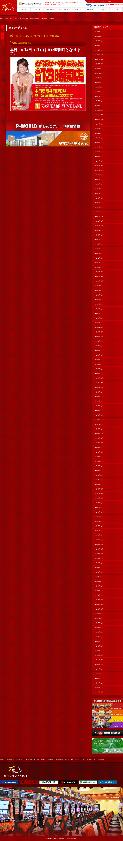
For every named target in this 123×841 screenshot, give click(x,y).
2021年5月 (99, 304)
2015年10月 (99, 609)
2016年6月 (99, 572)
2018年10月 (99, 443)
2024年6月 (99, 138)
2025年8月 (99, 73)
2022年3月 (99, 258)
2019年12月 (99, 378)
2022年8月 (99, 235)
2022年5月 (99, 249)
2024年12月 (99, 110)
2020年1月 (99, 373)
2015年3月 (99, 641)
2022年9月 (99, 230)
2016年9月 (99, 558)
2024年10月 (99, 119)
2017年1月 (99, 540)
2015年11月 (99, 604)
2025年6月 (99, 82)
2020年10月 (99, 336)
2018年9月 (99, 447)
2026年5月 (99, 32)
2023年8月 (99, 179)
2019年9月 (99, 392)
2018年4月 (99, 470)
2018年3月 (99, 475)
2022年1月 (99, 267)
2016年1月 (99, 595)
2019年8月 (99, 396)
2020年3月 (99, 364)
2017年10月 (99, 498)
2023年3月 (99, 202)
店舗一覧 (10, 759)
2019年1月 (99, 429)
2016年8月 (99, 563)
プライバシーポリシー (88, 759)
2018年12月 (99, 433)
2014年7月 (99, 678)
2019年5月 (99, 410)
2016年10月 (99, 554)
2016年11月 (99, 549)
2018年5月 (99, 466)
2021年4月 (99, 309)
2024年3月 (99, 152)
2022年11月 (99, 221)
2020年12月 (99, 327)
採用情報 (50, 759)
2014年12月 (99, 655)
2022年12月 (99, 216)
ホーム (2, 759)
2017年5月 (99, 521)
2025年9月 (99, 68)
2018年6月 (99, 461)
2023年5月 (99, 193)
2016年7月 (99, 567)
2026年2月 (99, 45)
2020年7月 (99, 350)
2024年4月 (99, 147)
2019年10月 (99, 387)
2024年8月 (99, 129)
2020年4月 (99, 359)
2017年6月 (99, 517)
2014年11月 (99, 660)
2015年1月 (99, 651)
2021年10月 (99, 281)
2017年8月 (99, 507)
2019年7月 (99, 401)
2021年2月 (99, 318)
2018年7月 (99, 457)
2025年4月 (99, 92)
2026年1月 (99, 50)
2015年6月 (99, 627)
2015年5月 (99, 632)
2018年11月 (99, 438)
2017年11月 (99, 494)
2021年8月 (99, 290)
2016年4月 (99, 581)
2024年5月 (99, 142)
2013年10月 (99, 692)
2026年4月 (99, 36)
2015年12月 (99, 600)
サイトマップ (91, 1)
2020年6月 (99, 355)
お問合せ (108, 1)
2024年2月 (99, 156)
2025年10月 (99, 64)
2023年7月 (99, 184)
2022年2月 (99, 262)
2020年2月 (99, 369)
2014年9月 (99, 669)
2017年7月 (99, 512)
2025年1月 (99, 105)
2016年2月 (99, 591)
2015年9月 (99, 614)
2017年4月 (99, 526)
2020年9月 (99, 341)
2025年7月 (99, 78)
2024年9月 (99, 124)
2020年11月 (99, 332)
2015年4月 (99, 637)
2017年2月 (99, 535)
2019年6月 (99, 406)
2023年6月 (99, 189)
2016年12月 (99, 544)
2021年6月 (99, 299)
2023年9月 (99, 175)
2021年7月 (99, 295)
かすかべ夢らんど (23, 18)
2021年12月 (99, 272)
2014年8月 (99, 674)
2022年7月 (99, 239)
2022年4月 (99, 253)
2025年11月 (99, 59)
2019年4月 (99, 415)
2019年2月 (99, 424)
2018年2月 (99, 480)
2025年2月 (99, 101)
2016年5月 (99, 577)
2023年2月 (99, 207)
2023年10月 (99, 170)
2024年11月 (99, 115)
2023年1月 (99, 212)
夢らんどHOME (4, 18)
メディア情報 (13, 18)
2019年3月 (99, 420)
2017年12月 (99, 489)
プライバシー (101, 1)
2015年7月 (99, 623)
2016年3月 (99, 586)
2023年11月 (99, 165)
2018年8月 (99, 452)
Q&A (66, 759)
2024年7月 (99, 133)
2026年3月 (99, 41)
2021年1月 (99, 323)
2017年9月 (99, 503)
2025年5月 (99, 87)
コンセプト (19, 759)
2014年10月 (99, 664)
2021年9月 (99, 286)
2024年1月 (99, 161)
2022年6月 (99, 244)
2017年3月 (99, 530)
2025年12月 (99, 55)
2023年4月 (99, 198)
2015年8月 (99, 618)
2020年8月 (99, 346)
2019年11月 (99, 383)
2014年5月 (99, 683)
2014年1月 (99, 688)
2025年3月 (99, 96)
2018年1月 (99, 484)
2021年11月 (99, 276)
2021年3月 (99, 313)
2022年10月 (99, 226)
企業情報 (59, 759)
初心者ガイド (29, 759)
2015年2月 (99, 646)
